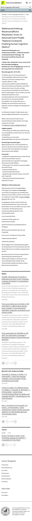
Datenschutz (6, 476)
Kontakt (5, 470)
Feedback (5, 495)
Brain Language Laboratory (16, 14)
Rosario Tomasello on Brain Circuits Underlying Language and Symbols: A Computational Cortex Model (14, 438)
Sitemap (5, 481)
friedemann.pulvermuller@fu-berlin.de (14, 125)
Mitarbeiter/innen (7, 467)
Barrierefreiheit (7, 479)
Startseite (4, 14)
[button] (3, 363)
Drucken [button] (5, 492)
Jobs (27, 14)
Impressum (6, 473)
